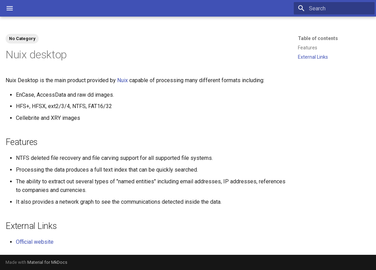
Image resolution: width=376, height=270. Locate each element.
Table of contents (318, 38)
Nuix (122, 80)
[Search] (334, 8)
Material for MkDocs (47, 262)
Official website (35, 242)
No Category (22, 38)
